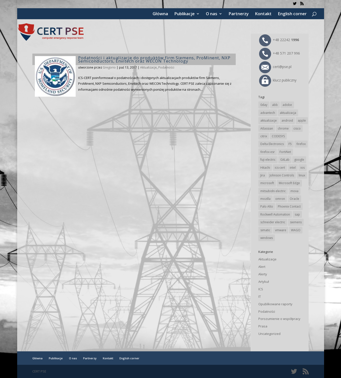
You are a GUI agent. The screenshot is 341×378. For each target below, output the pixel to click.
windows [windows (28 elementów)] (266, 238)
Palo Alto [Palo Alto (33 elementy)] (266, 206)
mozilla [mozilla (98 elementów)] (265, 199)
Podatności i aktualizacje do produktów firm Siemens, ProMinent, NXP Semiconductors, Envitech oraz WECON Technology (154, 59)
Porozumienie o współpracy (279, 318)
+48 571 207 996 (279, 53)
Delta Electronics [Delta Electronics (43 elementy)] (272, 144)
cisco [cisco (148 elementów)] (297, 128)
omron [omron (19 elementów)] (280, 199)
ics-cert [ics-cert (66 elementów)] (280, 167)
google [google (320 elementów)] (299, 159)
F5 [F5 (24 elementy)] (290, 144)
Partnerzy (238, 14)
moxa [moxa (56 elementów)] (294, 191)
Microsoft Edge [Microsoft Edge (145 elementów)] (289, 183)
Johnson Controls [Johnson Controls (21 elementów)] (282, 175)
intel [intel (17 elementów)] (293, 167)
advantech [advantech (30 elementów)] (267, 113)
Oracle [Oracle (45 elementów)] (294, 199)
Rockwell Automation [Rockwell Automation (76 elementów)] (275, 214)
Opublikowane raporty (275, 304)
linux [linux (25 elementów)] (302, 175)
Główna (160, 14)
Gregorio (109, 67)
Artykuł (263, 281)
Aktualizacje (148, 67)
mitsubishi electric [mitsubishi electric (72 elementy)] (273, 191)
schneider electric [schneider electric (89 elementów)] (272, 222)
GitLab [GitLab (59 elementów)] (284, 159)
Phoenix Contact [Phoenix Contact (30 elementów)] (289, 206)
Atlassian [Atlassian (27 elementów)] (266, 128)
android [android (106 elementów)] (287, 120)
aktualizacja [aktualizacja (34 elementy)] (288, 113)
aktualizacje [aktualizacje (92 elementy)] (268, 120)
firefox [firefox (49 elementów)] (301, 144)
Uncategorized (269, 333)
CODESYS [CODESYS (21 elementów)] (278, 136)
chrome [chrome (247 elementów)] (283, 128)
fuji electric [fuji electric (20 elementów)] (268, 159)
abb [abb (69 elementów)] (275, 105)
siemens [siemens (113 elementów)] (296, 222)
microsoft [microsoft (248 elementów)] (267, 183)
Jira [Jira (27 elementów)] (262, 175)
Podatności (166, 67)
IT (259, 296)
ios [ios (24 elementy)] (302, 167)
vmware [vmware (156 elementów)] (280, 230)
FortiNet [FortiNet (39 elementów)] (285, 152)
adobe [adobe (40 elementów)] (287, 105)
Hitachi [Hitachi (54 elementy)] (265, 167)
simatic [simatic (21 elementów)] (265, 230)
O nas (211, 14)
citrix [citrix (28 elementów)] (263, 136)
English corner (292, 14)
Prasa (262, 326)
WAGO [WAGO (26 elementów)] (295, 230)
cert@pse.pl (275, 66)
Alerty (262, 274)
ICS (260, 289)
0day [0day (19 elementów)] (263, 105)
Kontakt (263, 14)
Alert (261, 266)
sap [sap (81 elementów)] (297, 214)
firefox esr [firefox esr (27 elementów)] (267, 152)
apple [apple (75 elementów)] (302, 120)
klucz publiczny (277, 80)
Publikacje (184, 14)
